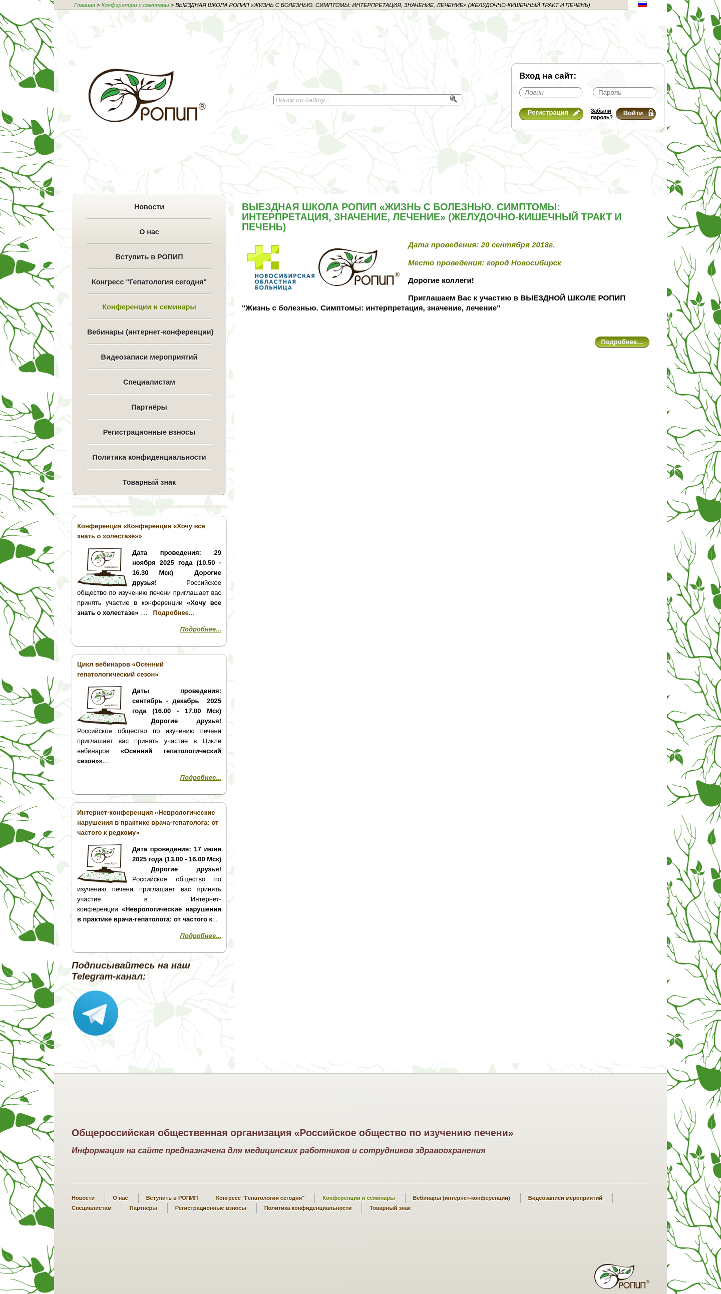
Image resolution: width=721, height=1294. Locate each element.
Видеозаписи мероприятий (149, 357)
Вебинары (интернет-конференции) (149, 332)
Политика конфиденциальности (149, 457)
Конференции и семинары (135, 5)
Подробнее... (200, 629)
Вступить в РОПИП (149, 257)
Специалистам (149, 382)
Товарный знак (149, 482)
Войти (638, 113)
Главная (84, 5)
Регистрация (554, 112)
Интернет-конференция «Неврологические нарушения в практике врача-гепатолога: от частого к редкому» (147, 822)
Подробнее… (622, 342)
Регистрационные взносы (149, 432)
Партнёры (149, 407)
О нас (149, 232)
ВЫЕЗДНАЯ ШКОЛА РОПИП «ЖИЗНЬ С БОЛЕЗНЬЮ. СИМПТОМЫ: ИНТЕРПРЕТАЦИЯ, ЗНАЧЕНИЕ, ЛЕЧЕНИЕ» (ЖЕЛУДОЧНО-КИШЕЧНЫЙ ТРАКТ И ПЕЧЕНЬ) (432, 216)
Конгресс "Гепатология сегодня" (149, 282)
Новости (149, 207)
